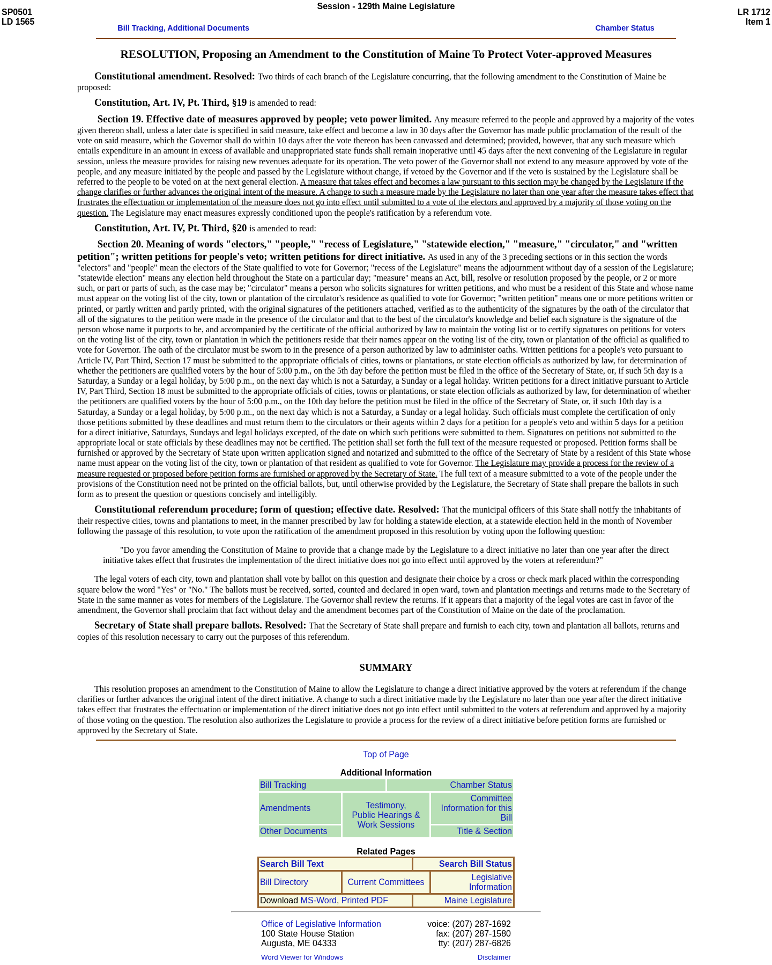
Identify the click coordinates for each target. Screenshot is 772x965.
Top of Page (386, 754)
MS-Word (319, 900)
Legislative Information (490, 882)
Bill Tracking (283, 784)
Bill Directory (284, 882)
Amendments (285, 808)
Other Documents (293, 831)
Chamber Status (481, 784)
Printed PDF (365, 900)
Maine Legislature (478, 900)
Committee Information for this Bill (477, 808)
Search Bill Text (292, 863)
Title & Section (484, 831)
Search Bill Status (475, 863)
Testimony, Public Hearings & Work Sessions (386, 815)
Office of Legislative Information (321, 924)
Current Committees (385, 882)
